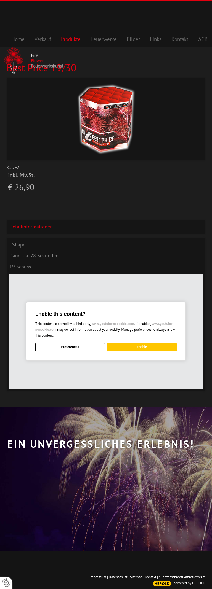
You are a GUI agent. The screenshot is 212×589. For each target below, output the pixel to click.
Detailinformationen (31, 227)
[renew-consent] (6, 583)
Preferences (70, 347)
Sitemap (136, 577)
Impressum (97, 577)
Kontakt (150, 577)
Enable (142, 347)
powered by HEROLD (189, 583)
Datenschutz (118, 577)
